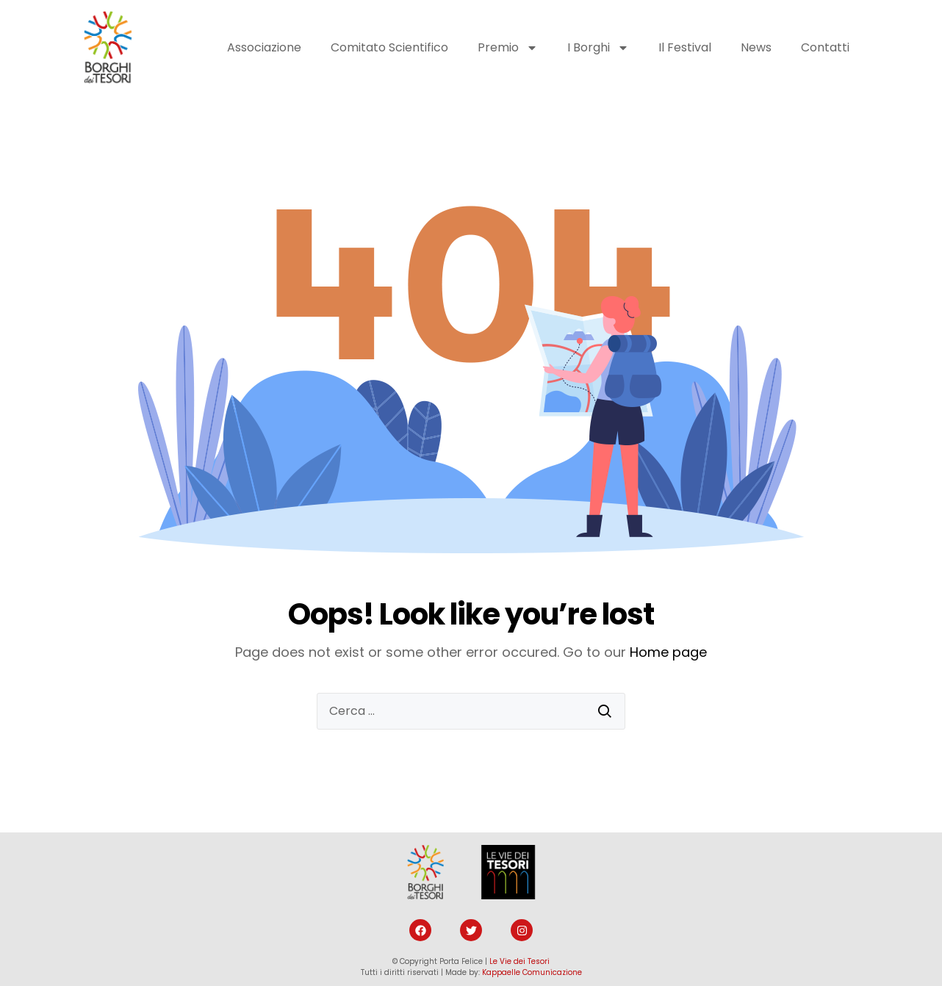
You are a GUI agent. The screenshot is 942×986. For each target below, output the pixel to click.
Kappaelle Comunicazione (532, 972)
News (756, 47)
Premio (508, 48)
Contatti (825, 47)
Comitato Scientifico (389, 47)
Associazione (264, 47)
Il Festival (684, 47)
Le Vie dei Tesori (519, 961)
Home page (668, 652)
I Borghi (598, 48)
